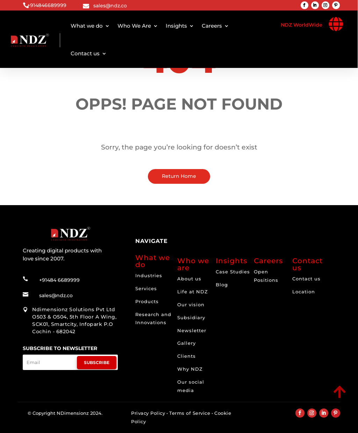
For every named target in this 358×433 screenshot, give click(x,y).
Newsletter (191, 330)
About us (189, 278)
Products (147, 301)
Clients (186, 356)
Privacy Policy (148, 413)
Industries (148, 275)
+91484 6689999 (59, 280)
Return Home (179, 176)
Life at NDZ (192, 291)
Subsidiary (191, 317)
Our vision (191, 304)
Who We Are (134, 25)
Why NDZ (190, 369)
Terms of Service (189, 413)
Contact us (85, 53)
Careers (212, 25)
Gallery (186, 343)
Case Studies (233, 271)
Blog (222, 284)
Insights (176, 25)
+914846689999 (46, 5)
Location (303, 291)
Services (146, 288)
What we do (87, 25)
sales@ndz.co (110, 5)
